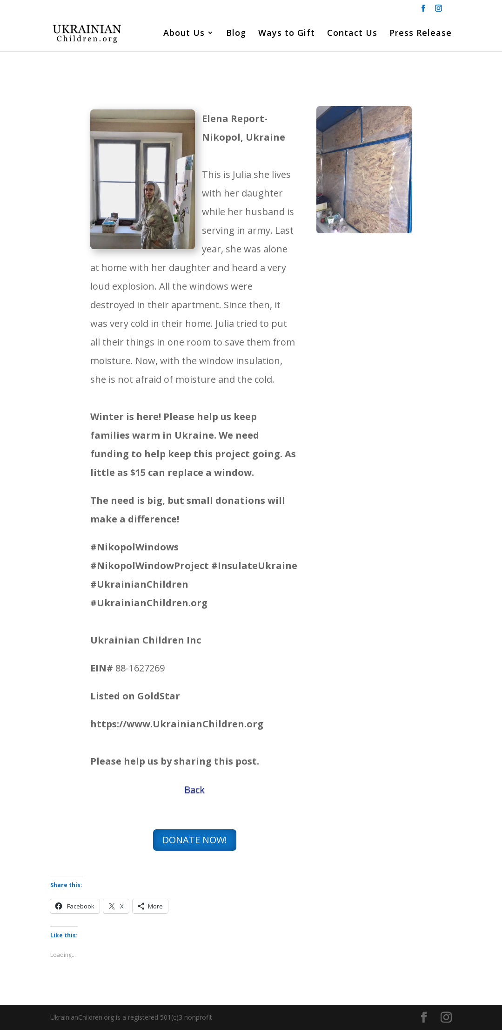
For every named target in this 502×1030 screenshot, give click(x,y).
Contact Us (352, 33)
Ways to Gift (286, 33)
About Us (184, 33)
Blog (236, 33)
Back (194, 789)
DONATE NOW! (194, 839)
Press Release (420, 33)
